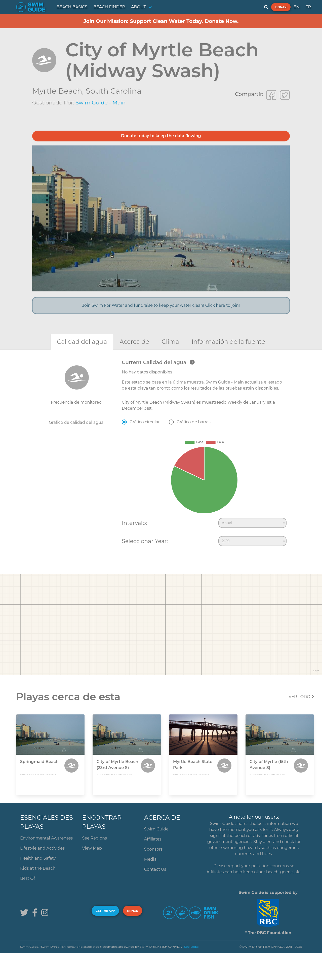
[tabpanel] (161, 454)
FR (308, 7)
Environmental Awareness (46, 838)
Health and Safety (38, 858)
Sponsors (153, 849)
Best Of (27, 878)
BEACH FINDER (109, 7)
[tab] (82, 341)
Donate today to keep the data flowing (161, 135)
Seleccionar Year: (145, 541)
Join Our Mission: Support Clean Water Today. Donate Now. (161, 21)
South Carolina (113, 91)
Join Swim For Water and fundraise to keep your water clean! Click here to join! (161, 305)
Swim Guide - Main (100, 102)
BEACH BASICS (72, 7)
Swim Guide (156, 829)
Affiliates (152, 839)
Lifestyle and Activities (42, 848)
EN (297, 7)
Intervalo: (134, 523)
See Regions (94, 838)
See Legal (191, 946)
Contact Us (155, 869)
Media (150, 859)
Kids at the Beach (37, 868)
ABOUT (138, 7)
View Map (92, 848)
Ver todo (301, 696)
